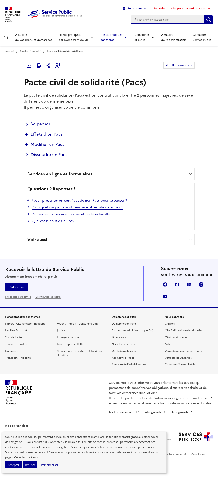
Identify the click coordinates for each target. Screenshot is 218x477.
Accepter (13, 465)
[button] (57, 65)
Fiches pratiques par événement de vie (74, 37)
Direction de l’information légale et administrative (173, 398)
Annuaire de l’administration (173, 37)
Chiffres (170, 324)
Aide (168, 344)
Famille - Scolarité (30, 51)
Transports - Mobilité (18, 358)
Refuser (30, 465)
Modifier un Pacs (47, 144)
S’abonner (17, 287)
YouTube (165, 296)
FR (180, 65)
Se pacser (40, 124)
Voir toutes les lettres (48, 297)
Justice (61, 330)
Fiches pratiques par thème (111, 37)
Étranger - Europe (68, 337)
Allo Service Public (123, 358)
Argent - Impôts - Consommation (77, 324)
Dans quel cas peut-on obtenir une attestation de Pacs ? (77, 207)
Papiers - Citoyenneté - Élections (25, 324)
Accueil (9, 51)
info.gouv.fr (155, 412)
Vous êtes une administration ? (183, 351)
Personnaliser (49, 465)
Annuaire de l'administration (129, 364)
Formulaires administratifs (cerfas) (132, 330)
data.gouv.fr (182, 412)
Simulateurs (119, 337)
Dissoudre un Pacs (49, 154)
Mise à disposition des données (184, 330)
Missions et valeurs (176, 337)
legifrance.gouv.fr (124, 412)
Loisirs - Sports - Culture (71, 344)
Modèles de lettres (123, 344)
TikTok (177, 284)
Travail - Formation (16, 344)
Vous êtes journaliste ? (178, 358)
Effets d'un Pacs (47, 134)
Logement (11, 351)
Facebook (165, 284)
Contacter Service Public (202, 37)
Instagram (201, 284)
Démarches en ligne (124, 324)
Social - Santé (13, 337)
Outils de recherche (124, 351)
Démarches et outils (141, 37)
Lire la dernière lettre (18, 297)
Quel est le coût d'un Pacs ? (54, 220)
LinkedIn (189, 284)
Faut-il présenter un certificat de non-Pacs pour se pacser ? (79, 200)
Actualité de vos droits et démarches (33, 37)
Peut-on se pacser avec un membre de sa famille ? (72, 214)
